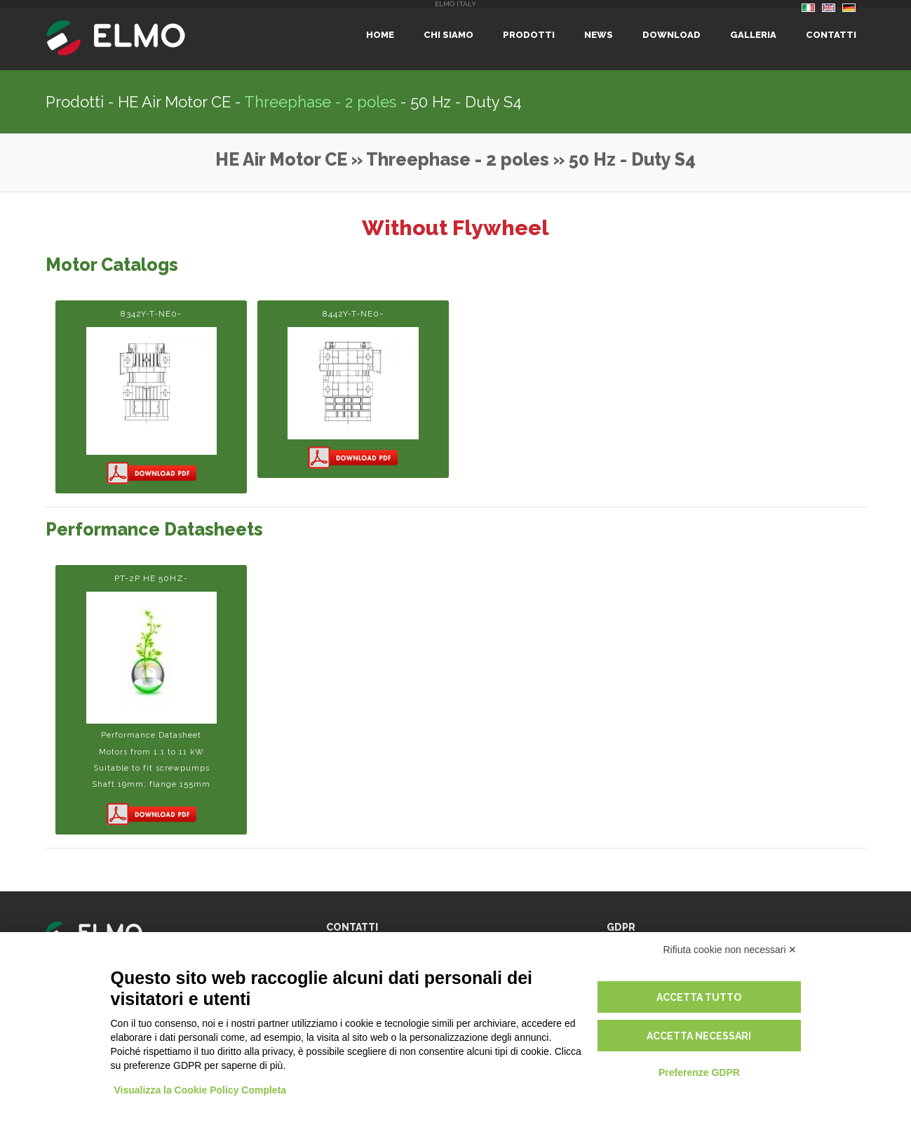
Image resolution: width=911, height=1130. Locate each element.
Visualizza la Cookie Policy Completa (200, 1090)
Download (671, 34)
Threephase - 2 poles (320, 102)
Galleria (753, 34)
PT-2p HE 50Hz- (151, 700)
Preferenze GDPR (699, 1072)
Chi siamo (448, 34)
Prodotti (529, 34)
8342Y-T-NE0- (151, 397)
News (598, 34)
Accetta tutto (698, 997)
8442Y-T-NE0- (353, 390)
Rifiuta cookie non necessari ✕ (730, 949)
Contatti (831, 34)
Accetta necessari (699, 1036)
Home (380, 34)
